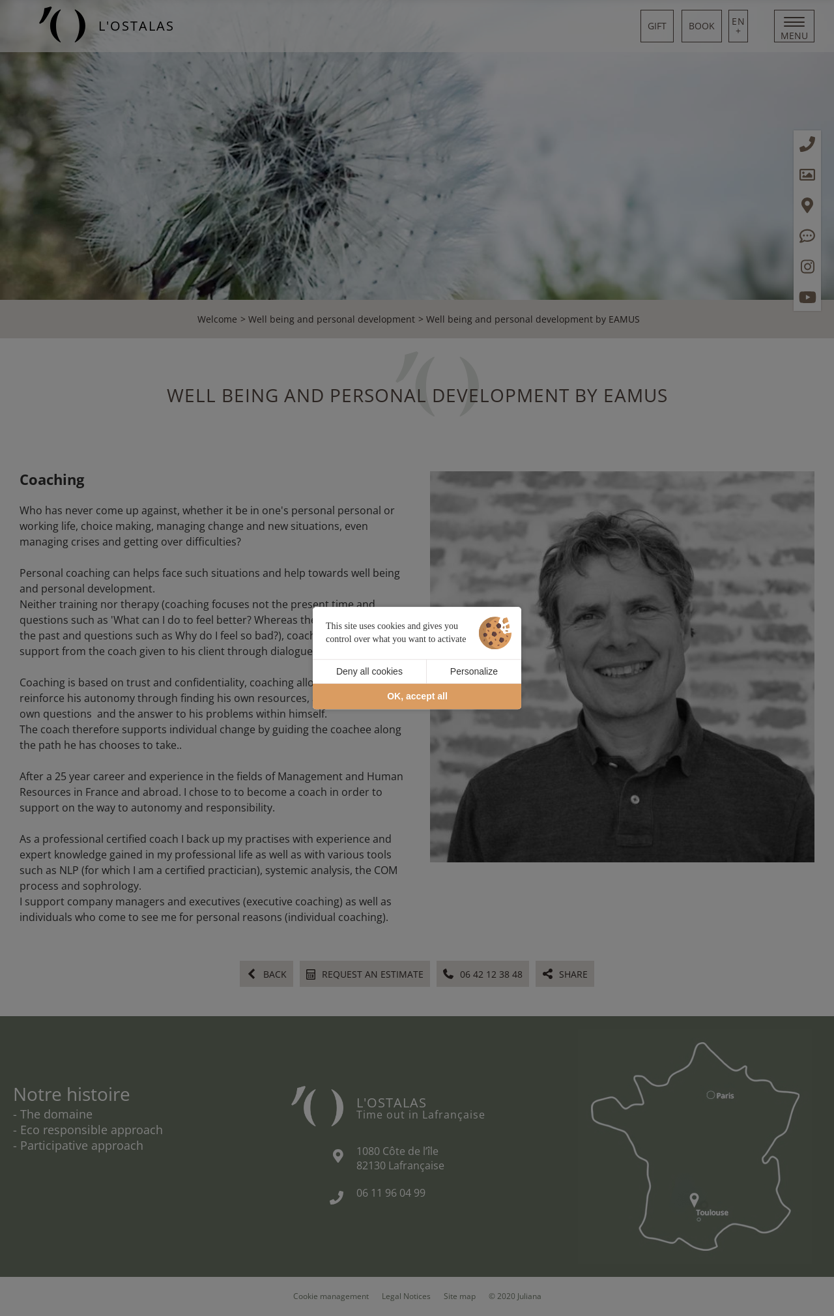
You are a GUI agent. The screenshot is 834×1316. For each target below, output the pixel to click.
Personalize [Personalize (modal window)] (474, 671)
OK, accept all (417, 697)
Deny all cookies (369, 671)
